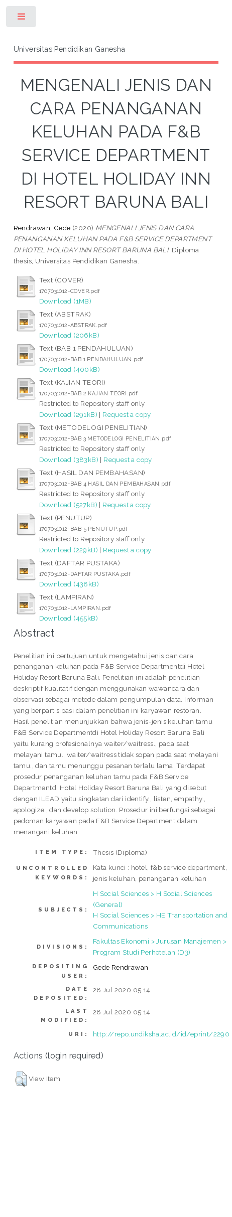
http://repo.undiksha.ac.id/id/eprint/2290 (161, 1034)
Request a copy (126, 414)
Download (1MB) (65, 301)
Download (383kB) (68, 459)
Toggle (22, 19)
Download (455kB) (68, 618)
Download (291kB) (68, 414)
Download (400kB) (69, 369)
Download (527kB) (68, 505)
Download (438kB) (69, 584)
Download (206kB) (69, 335)
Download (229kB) (68, 550)
